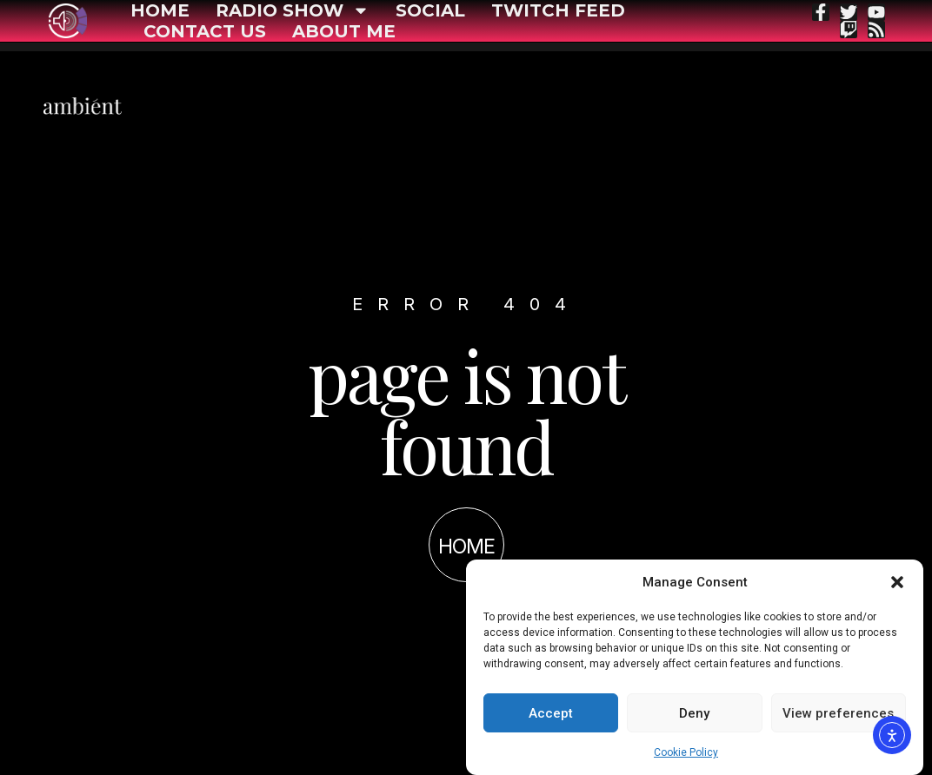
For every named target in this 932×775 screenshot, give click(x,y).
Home (160, 10)
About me (344, 31)
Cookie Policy (686, 752)
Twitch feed (558, 10)
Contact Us (204, 31)
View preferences (838, 713)
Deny (694, 713)
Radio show (292, 10)
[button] (897, 582)
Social (430, 10)
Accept (551, 713)
